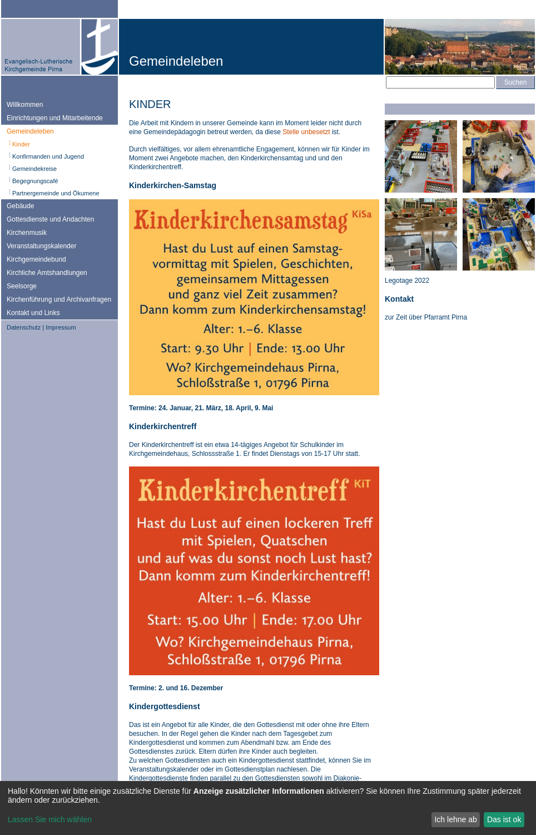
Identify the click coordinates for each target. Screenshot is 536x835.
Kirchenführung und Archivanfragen (59, 299)
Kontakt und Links (33, 313)
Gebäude (20, 206)
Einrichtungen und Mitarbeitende (55, 118)
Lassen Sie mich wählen (50, 819)
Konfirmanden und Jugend (48, 156)
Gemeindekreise (34, 168)
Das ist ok (504, 819)
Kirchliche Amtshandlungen (47, 273)
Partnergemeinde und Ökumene (56, 193)
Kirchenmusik (27, 233)
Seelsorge (22, 286)
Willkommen (25, 105)
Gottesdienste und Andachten (50, 219)
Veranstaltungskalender (41, 246)
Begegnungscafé (35, 181)
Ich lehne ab (455, 819)
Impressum (61, 327)
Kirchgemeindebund (36, 259)
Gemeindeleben (30, 131)
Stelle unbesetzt (306, 132)
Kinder (21, 144)
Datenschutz (24, 327)
